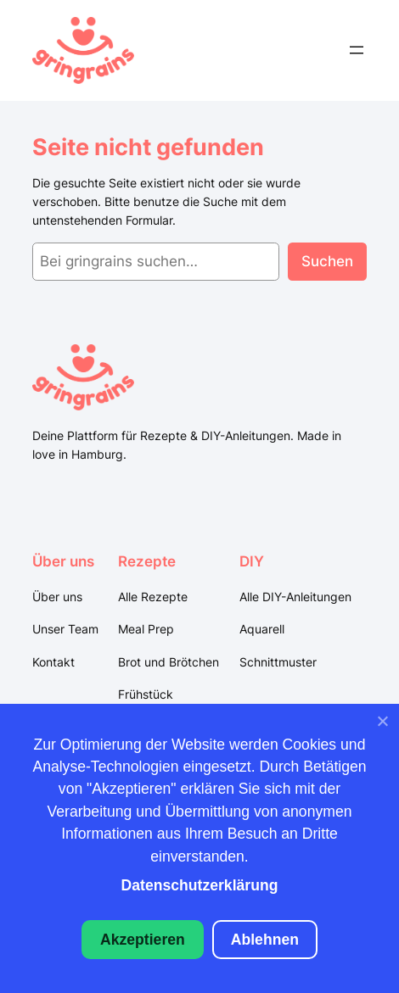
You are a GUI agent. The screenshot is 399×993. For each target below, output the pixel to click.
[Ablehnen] (382, 725)
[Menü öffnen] (356, 50)
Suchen (327, 261)
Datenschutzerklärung (199, 885)
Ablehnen (265, 939)
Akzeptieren (142, 939)
